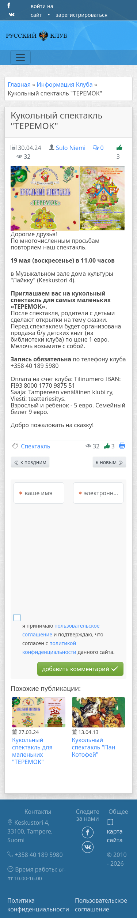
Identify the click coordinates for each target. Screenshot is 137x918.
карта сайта (115, 831)
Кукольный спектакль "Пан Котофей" (93, 747)
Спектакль (35, 446)
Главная (19, 84)
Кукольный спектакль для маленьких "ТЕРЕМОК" (32, 751)
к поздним (30, 462)
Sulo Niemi (70, 148)
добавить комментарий (80, 669)
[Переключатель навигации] (20, 57)
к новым (109, 462)
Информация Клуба (64, 84)
